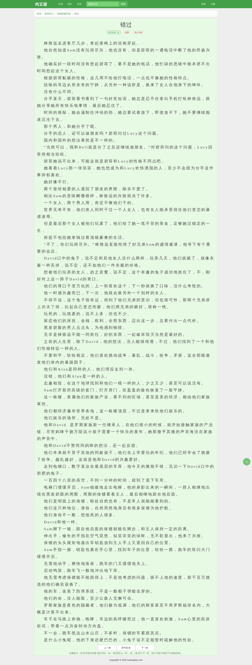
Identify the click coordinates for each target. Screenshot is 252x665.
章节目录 (126, 648)
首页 (39, 13)
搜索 (123, 4)
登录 (203, 4)
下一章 (144, 648)
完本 (79, 4)
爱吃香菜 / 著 (113, 32)
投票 (127, 32)
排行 (70, 4)
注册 (213, 4)
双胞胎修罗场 (64, 13)
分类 (60, 4)
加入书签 (138, 32)
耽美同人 (49, 13)
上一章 (107, 648)
